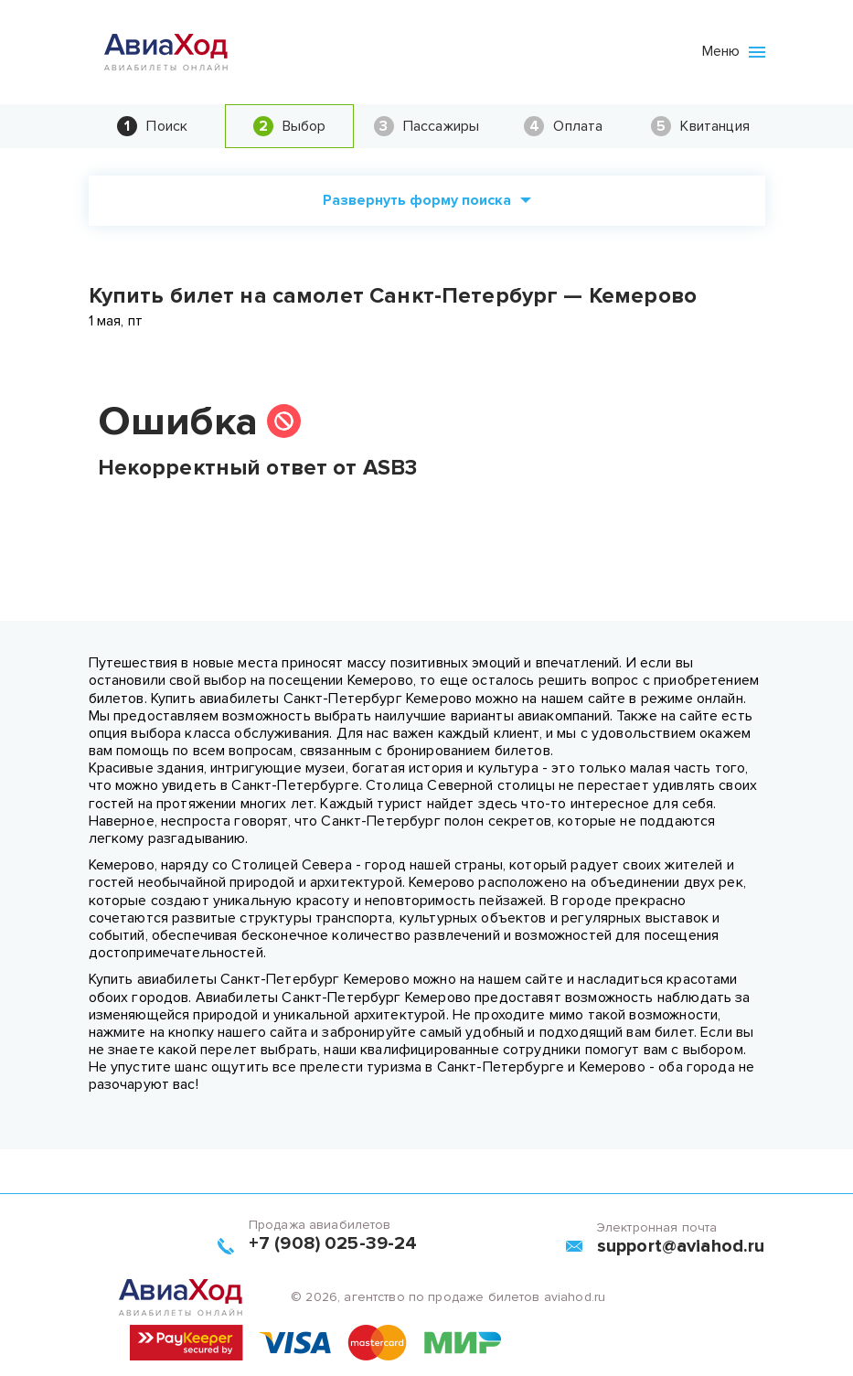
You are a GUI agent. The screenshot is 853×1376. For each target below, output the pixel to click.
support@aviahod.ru (681, 1246)
